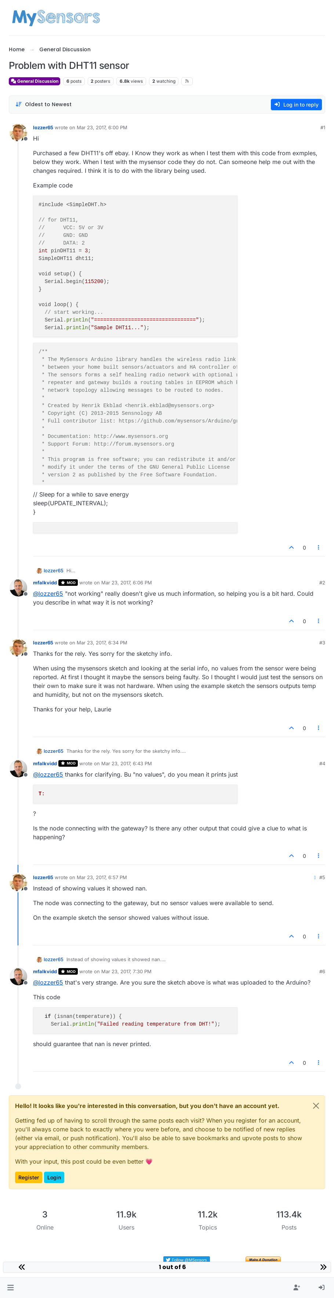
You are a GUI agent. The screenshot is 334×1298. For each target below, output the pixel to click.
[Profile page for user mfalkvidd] (18, 587)
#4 (322, 763)
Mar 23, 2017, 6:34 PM (102, 643)
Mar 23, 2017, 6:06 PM (126, 582)
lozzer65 (43, 127)
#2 (322, 582)
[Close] (316, 1106)
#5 (322, 877)
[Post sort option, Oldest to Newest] (43, 104)
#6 (322, 971)
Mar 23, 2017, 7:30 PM (126, 971)
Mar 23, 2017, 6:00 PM (102, 127)
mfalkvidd (45, 582)
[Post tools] (319, 547)
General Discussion (34, 81)
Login (54, 1177)
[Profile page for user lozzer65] (18, 132)
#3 (322, 643)
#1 (322, 127)
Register (28, 1177)
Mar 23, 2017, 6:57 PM (102, 877)
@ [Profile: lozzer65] (48, 593)
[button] (10, 1287)
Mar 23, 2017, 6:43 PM (126, 763)
